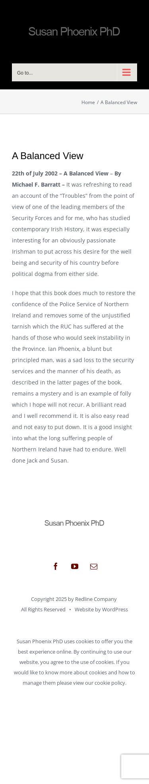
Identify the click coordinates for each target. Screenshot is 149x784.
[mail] (93, 566)
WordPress (115, 609)
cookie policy (110, 682)
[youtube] (74, 566)
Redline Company (96, 599)
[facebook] (55, 566)
